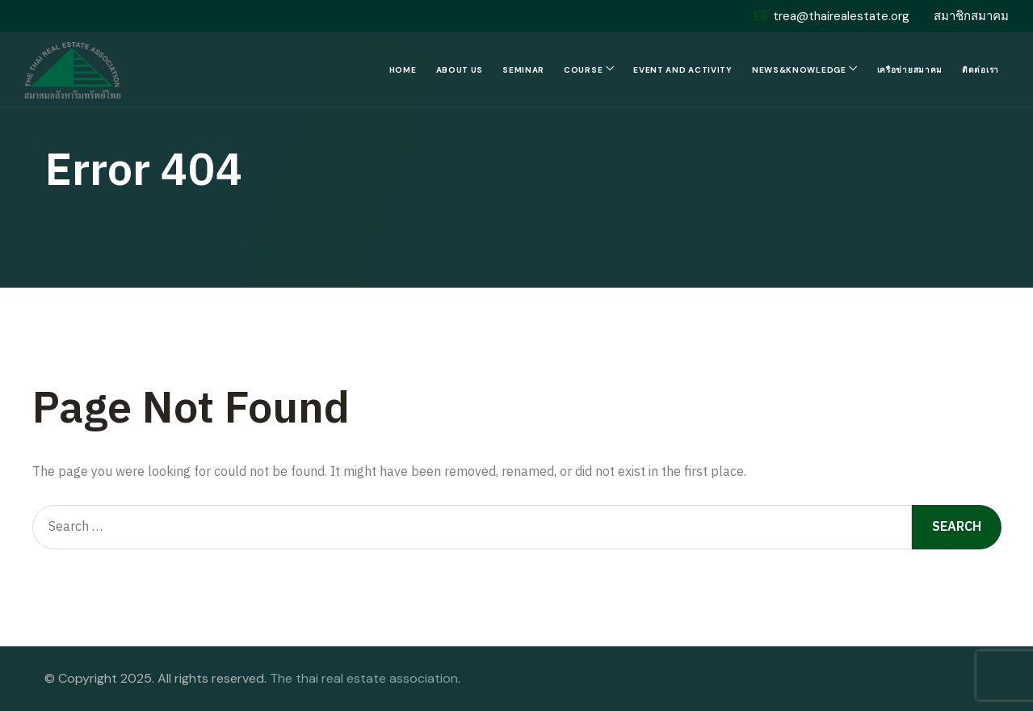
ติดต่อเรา (980, 70)
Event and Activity (683, 70)
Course (583, 70)
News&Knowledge (799, 70)
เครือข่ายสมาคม (910, 70)
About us (460, 70)
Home (403, 70)
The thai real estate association (364, 678)
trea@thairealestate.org (831, 16)
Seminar (523, 70)
